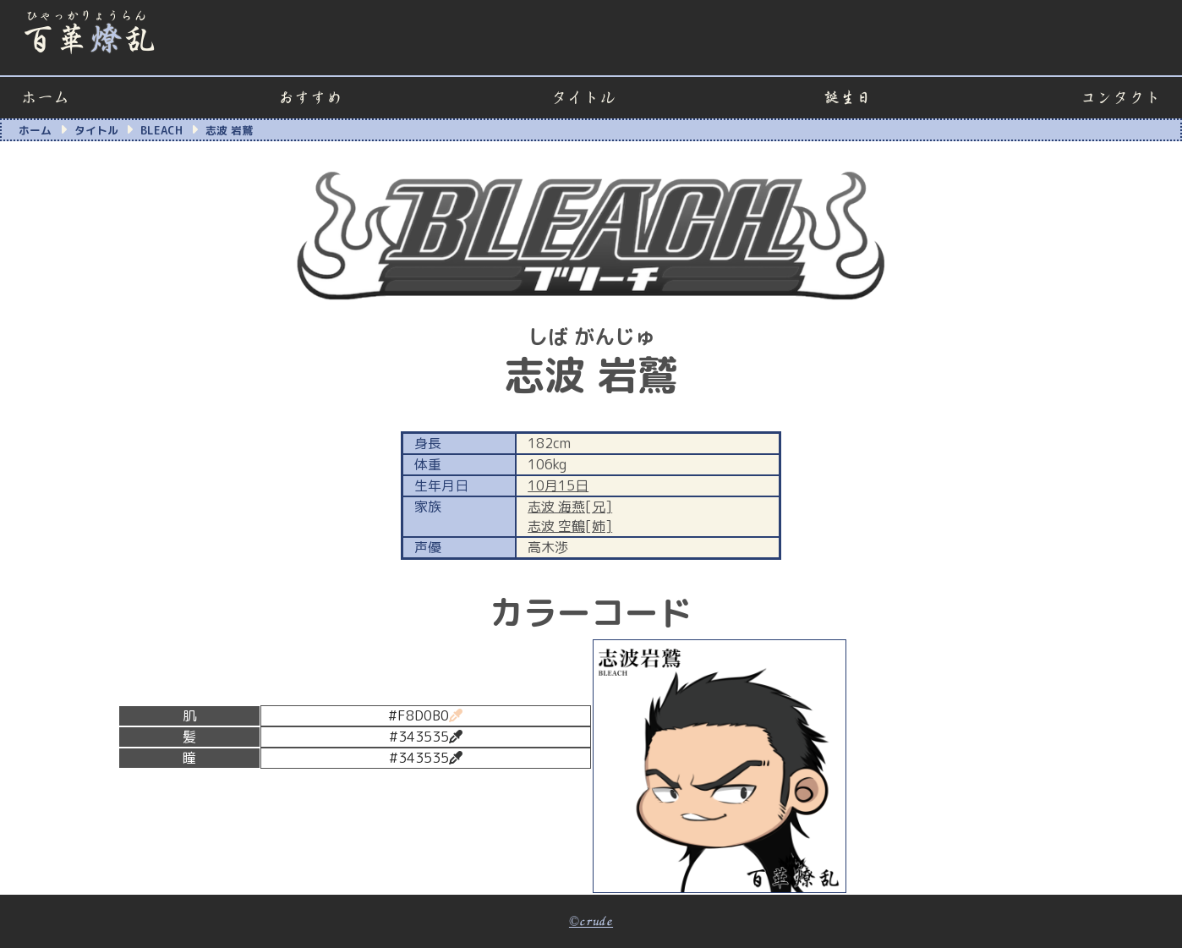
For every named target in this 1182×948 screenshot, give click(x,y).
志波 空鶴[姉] (570, 526)
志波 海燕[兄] (570, 506)
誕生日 (848, 98)
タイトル (583, 98)
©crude (591, 922)
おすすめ (310, 98)
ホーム (45, 98)
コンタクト (1121, 98)
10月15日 (558, 485)
